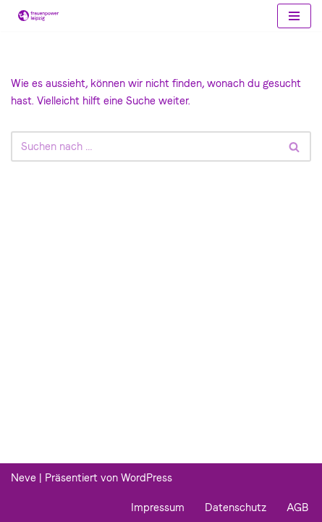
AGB (297, 507)
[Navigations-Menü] (294, 16)
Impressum (158, 507)
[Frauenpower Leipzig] (35, 15)
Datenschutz (235, 507)
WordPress (146, 477)
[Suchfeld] (145, 146)
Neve (23, 477)
